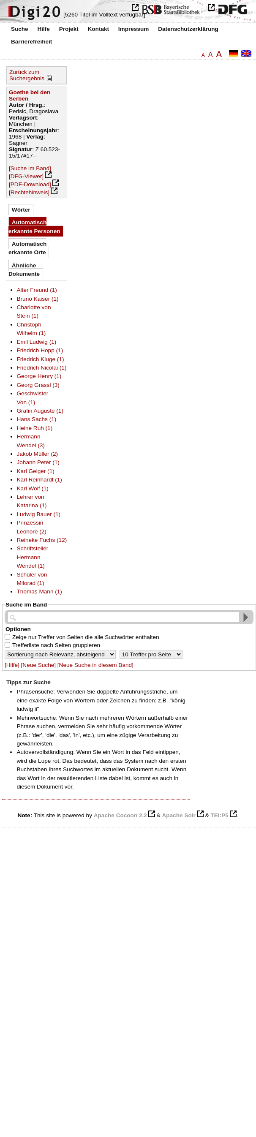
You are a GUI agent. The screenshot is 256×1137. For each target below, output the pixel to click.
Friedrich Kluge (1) (40, 359)
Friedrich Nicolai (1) (42, 367)
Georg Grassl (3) (38, 385)
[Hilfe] (12, 665)
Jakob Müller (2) (37, 454)
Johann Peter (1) (38, 462)
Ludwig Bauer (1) (39, 514)
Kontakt (98, 29)
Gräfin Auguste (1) (40, 411)
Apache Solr (179, 815)
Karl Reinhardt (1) (39, 479)
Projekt (69, 29)
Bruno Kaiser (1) (38, 299)
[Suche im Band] (30, 168)
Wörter (21, 210)
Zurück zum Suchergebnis (26, 75)
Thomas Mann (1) (39, 591)
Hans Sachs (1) (37, 419)
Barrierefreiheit (31, 41)
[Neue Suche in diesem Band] (95, 665)
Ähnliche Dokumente (24, 269)
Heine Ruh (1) (35, 428)
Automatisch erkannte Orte (27, 248)
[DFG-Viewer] (26, 176)
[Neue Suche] (38, 665)
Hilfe (43, 29)
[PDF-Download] (30, 184)
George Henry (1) (39, 376)
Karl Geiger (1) (35, 471)
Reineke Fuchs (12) (42, 540)
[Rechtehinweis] (29, 192)
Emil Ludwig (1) (37, 342)
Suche (19, 29)
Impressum (133, 29)
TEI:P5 (219, 815)
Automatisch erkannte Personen (34, 226)
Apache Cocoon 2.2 (120, 815)
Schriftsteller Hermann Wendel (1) (33, 557)
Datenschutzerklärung (188, 29)
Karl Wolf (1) (33, 488)
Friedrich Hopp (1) (40, 350)
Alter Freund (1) (37, 290)
